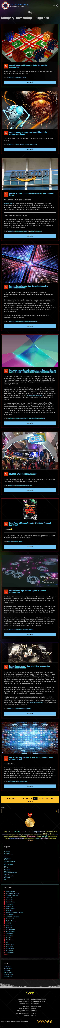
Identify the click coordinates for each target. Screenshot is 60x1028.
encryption (27, 144)
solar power (36, 418)
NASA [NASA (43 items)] (49, 836)
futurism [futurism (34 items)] (38, 834)
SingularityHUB (8, 976)
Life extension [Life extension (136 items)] (31, 836)
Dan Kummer (9, 914)
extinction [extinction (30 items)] (31, 834)
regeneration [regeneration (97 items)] (20, 838)
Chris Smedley (10, 952)
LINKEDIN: (20, 1002)
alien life (6, 868)
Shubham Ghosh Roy (12, 781)
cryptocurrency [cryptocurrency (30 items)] (16, 834)
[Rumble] (51, 1021)
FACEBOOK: (20, 999)
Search (57, 811)
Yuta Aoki (8, 923)
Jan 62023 (6, 66)
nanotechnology (22, 418)
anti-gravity (7, 869)
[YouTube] (47, 1021)
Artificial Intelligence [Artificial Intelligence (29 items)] (24, 832)
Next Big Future (8, 972)
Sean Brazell (9, 933)
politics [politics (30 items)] (55, 836)
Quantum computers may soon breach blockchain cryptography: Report (28, 133)
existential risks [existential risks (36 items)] (27, 834)
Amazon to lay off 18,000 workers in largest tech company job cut (31, 194)
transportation (39, 231)
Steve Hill (8, 938)
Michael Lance (10, 944)
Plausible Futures (8, 974)
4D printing (7, 853)
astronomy (7, 874)
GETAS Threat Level (30, 993)
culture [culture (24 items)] (20, 834)
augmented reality (9, 876)
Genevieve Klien (10, 891)
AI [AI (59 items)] (8, 832)
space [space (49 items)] (34, 838)
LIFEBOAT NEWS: (34, 999)
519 (31, 798)
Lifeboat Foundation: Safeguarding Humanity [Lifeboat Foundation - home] (26, 5)
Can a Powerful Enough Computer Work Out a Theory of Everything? (30, 524)
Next (29, 801)
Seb (7, 942)
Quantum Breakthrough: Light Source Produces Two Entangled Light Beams (28, 287)
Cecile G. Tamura (10, 921)
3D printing (7, 852)
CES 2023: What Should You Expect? (22, 474)
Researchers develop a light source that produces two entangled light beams (29, 667)
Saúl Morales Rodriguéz (12, 893)
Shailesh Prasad (10, 902)
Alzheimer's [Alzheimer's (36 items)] (11, 832)
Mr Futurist (7, 970)
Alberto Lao (9, 927)
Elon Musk (27, 231)
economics (22, 231)
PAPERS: (32, 1013)
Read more (30, 82)
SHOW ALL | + (6, 955)
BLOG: (32, 1004)
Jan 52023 (6, 133)
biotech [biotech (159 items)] (42, 832)
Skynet (5, 863)
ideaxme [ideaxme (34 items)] (5, 836)
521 (39, 798)
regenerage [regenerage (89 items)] (12, 838)
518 (27, 798)
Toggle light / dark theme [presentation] (57, 6)
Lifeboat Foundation (11, 1021)
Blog (30, 12)
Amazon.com (8, 204)
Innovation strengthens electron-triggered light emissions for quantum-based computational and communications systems (32, 371)
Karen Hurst (9, 910)
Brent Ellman (9, 940)
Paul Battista (10, 77)
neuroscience (27, 321)
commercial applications (34, 395)
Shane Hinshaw (10, 929)
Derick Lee (9, 925)
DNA (5, 856)
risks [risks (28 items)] (28, 838)
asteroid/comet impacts (10, 872)
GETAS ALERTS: (34, 1002)
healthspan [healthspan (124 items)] (51, 834)
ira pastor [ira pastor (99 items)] (24, 836)
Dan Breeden (10, 418)
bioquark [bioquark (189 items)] (37, 832)
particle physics (22, 77)
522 (43, 798)
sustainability (32, 231)
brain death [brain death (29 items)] (9, 834)
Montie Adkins (10, 948)
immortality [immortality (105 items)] (10, 836)
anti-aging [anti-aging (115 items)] (17, 832)
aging (5, 866)
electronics (25, 781)
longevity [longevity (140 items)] (45, 836)
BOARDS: (33, 1006)
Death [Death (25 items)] (22, 834)
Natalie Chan (9, 936)
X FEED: (20, 1004)
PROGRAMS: (33, 1011)
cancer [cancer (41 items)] (12, 834)
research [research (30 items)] (25, 838)
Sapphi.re (26, 1021)
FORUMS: (26, 1016)
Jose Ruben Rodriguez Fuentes (14, 912)
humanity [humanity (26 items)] (56, 834)
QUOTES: (32, 1016)
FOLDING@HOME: (20, 1011)
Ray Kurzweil (7, 858)
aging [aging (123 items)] (5, 832)
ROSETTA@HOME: (20, 1013)
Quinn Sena (10, 542)
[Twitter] (41, 1021)
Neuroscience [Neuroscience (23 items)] (52, 836)
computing (17, 77)
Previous (12, 798)
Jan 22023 (6, 758)
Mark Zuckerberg (8, 864)
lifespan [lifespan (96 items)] (39, 836)
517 (23, 798)
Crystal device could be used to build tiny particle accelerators (28, 66)
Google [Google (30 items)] (41, 834)
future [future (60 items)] (35, 834)
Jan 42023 (6, 474)
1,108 (52, 798)
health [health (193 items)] (45, 834)
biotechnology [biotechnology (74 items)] (49, 832)
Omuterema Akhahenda (12, 917)
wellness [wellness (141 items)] (30, 840)
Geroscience (7, 966)
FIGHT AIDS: (21, 1009)
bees (5, 879)
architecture (7, 871)
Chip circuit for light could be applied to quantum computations (27, 591)
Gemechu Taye (11, 231)
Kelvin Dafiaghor (10, 908)
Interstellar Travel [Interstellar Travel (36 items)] (17, 836)
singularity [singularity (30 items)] (31, 838)
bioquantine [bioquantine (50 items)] (30, 832)
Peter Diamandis (8, 855)
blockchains (17, 144)
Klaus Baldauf (10, 919)
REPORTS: (33, 1009)
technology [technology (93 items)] (44, 838)
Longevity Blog (8, 968)
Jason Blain (9, 946)
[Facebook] (38, 1021)
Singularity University (9, 861)
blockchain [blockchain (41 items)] (4, 834)
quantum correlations (36, 702)
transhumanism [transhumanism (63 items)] (52, 838)
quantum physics (33, 144)
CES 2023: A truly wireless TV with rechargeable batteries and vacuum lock (31, 758)
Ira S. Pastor (9, 950)
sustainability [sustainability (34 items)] (38, 838)
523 (47, 798)
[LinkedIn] (44, 1021)
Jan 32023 (6, 524)
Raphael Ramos (10, 931)
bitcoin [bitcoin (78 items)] (55, 832)
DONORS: (25, 1006)
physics (20, 542)
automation (7, 877)
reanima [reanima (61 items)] (7, 838)
